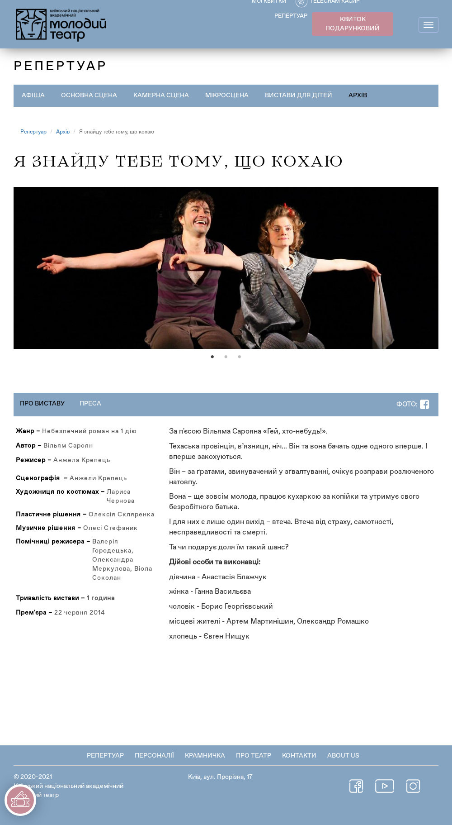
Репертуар (33, 132)
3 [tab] (239, 357)
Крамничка (205, 756)
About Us (343, 756)
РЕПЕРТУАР (290, 16)
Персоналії (154, 756)
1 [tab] (212, 357)
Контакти (299, 756)
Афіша (33, 95)
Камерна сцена (161, 95)
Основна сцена (89, 95)
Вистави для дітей (298, 95)
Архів (357, 95)
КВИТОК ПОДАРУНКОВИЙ (352, 24)
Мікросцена (227, 95)
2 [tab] (226, 357)
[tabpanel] (226, 268)
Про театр (253, 756)
